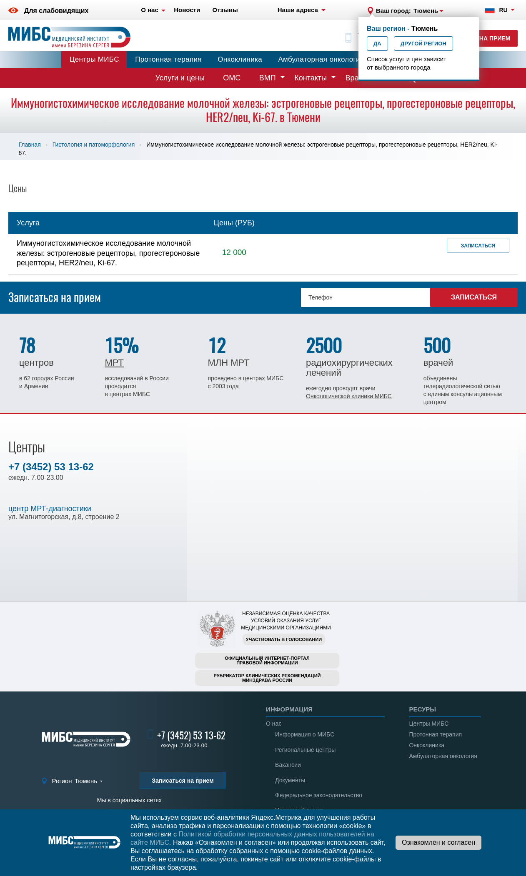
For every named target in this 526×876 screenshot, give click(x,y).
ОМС (231, 78)
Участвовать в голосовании (284, 639)
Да (377, 43)
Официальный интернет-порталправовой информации (267, 660)
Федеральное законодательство (318, 795)
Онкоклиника (240, 59)
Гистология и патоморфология (94, 144)
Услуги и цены (180, 78)
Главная (29, 144)
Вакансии (288, 764)
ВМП (267, 78)
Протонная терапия (168, 59)
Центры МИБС (94, 59)
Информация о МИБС (304, 734)
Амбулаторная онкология (321, 59)
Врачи (355, 78)
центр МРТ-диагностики (49, 508)
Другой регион (423, 43)
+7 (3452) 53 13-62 (51, 466)
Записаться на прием (182, 780)
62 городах (38, 378)
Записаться (478, 246)
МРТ (114, 362)
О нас (273, 723)
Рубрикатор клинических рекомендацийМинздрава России (267, 678)
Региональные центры (305, 749)
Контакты (310, 78)
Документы (290, 780)
